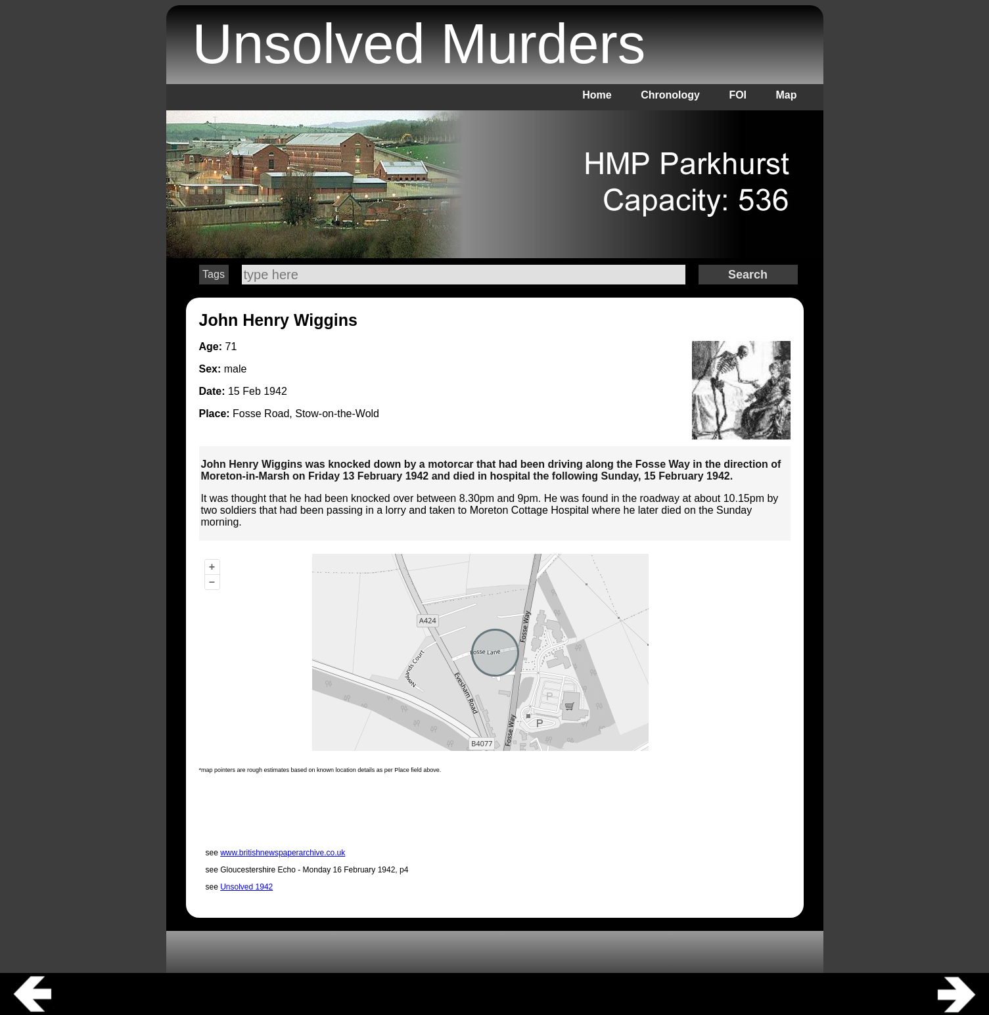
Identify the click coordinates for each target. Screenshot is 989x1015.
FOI (738, 95)
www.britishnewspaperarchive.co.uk (282, 852)
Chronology (670, 95)
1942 (275, 391)
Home (596, 95)
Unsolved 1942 (246, 886)
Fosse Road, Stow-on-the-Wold (306, 413)
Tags (213, 274)
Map (786, 95)
